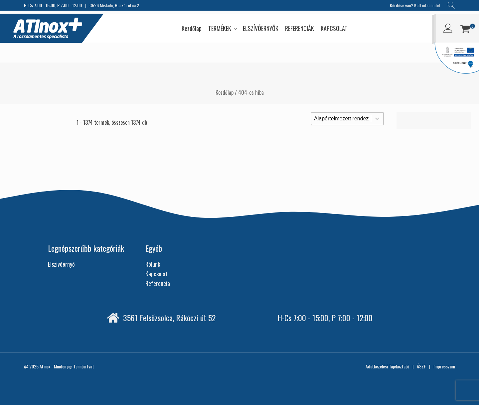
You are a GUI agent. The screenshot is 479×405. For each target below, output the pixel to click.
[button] (465, 30)
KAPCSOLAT (334, 28)
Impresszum (444, 366)
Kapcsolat (156, 273)
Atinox (45, 366)
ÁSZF (421, 366)
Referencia (157, 283)
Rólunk (152, 264)
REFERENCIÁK (299, 28)
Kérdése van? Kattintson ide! (415, 5)
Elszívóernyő (61, 264)
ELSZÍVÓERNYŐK (260, 28)
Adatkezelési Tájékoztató (387, 366)
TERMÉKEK (219, 28)
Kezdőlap (192, 28)
